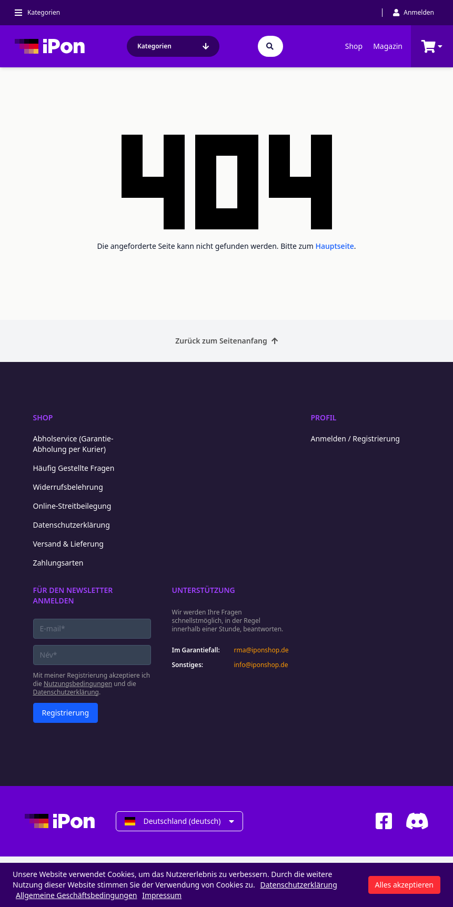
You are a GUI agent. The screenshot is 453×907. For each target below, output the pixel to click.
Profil (324, 417)
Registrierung (65, 713)
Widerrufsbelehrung (68, 487)
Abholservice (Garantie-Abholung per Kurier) (73, 444)
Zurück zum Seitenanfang (226, 341)
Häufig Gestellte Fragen (74, 468)
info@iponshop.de (261, 665)
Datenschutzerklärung (71, 525)
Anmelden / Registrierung (355, 439)
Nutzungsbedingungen (78, 683)
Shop (354, 46)
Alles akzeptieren (404, 885)
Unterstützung (203, 590)
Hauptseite (335, 246)
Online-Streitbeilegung (72, 506)
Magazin (387, 46)
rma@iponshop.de (261, 650)
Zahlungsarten (58, 563)
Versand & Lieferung (68, 544)
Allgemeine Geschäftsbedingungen (76, 895)
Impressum (162, 895)
